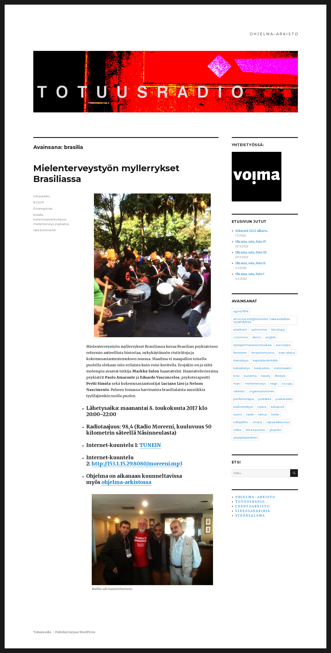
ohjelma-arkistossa (126, 482)
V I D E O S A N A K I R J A (252, 511)
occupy (287, 383)
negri (273, 383)
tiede (275, 414)
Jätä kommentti (44, 230)
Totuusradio (42, 632)
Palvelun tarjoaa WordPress (75, 632)
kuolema (250, 376)
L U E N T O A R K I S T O (252, 506)
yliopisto (275, 430)
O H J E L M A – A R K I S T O (274, 34)
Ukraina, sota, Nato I (249, 274)
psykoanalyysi (243, 406)
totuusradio (41, 196)
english (271, 337)
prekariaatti (284, 399)
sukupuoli (277, 406)
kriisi (236, 376)
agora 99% (241, 311)
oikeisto (239, 391)
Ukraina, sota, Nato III (250, 252)
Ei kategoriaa (42, 208)
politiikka (264, 399)
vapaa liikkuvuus (278, 422)
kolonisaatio (283, 368)
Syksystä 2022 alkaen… (252, 231)
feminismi (240, 352)
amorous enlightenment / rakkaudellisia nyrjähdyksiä (261, 320)
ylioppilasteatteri (245, 437)
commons (240, 337)
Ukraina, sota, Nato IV (250, 242)
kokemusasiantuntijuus (49, 219)
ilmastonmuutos (262, 352)
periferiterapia (243, 399)
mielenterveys (43, 224)
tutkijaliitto (240, 422)
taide (250, 414)
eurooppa (283, 345)
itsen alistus (287, 352)
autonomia (259, 329)
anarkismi (240, 329)
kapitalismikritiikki (265, 360)
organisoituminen (261, 391)
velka (237, 430)
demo (256, 337)
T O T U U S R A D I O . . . (251, 502)
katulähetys (241, 368)
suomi (237, 414)
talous (262, 414)
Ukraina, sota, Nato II (250, 263)
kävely (265, 376)
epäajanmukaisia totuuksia (252, 345)
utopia (257, 422)
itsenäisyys (240, 360)
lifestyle (280, 376)
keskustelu (262, 368)
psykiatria (62, 224)
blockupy (278, 329)
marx (237, 383)
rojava (261, 406)
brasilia (38, 214)
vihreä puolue (255, 430)
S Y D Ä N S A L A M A (249, 515)
